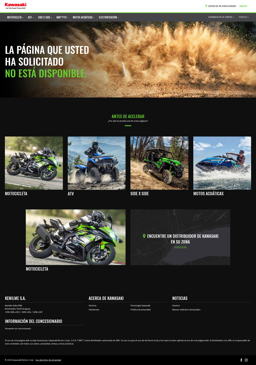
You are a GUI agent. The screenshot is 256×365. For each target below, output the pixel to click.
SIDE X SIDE (45, 17)
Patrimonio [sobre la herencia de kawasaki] (94, 309)
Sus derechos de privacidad (48, 360)
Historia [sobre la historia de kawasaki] (92, 305)
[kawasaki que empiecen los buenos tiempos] (15, 6)
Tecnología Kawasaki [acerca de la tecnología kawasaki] (140, 305)
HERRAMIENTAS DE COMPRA (221, 17)
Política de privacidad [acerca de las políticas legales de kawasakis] (140, 309)
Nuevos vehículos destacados (186, 309)
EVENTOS (244, 17)
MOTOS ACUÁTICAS (84, 17)
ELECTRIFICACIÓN (109, 17)
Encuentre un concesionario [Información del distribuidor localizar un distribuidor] (18, 328)
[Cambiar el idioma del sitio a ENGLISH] (244, 6)
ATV (31, 17)
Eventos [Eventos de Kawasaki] (176, 305)
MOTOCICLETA (15, 17)
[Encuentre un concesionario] (221, 6)
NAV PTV (62, 17)
